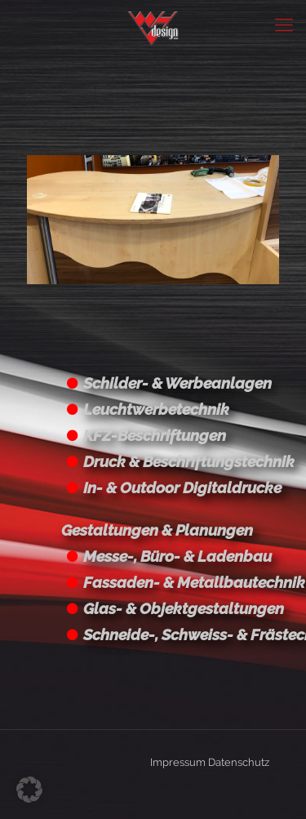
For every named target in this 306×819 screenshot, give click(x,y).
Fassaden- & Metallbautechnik (194, 582)
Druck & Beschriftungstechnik (189, 461)
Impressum (178, 762)
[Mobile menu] (284, 24)
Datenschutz (238, 762)
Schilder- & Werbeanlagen (177, 383)
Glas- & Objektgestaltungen (183, 608)
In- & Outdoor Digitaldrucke (182, 487)
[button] (29, 789)
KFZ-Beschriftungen (154, 435)
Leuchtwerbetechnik (156, 409)
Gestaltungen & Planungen (157, 530)
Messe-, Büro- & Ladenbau (177, 556)
